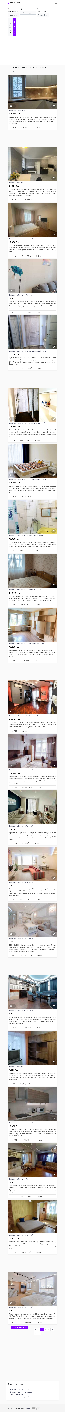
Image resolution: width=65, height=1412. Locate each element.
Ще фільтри (10, 26)
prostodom (27, 1408)
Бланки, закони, (20, 1392)
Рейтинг (19, 1389)
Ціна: (22, 9)
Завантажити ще (19, 1328)
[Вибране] (54, 106)
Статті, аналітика (15, 1394)
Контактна (18, 1397)
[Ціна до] (32, 13)
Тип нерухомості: (13, 10)
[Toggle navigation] (56, 3)
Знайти (14, 27)
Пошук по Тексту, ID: (41, 10)
